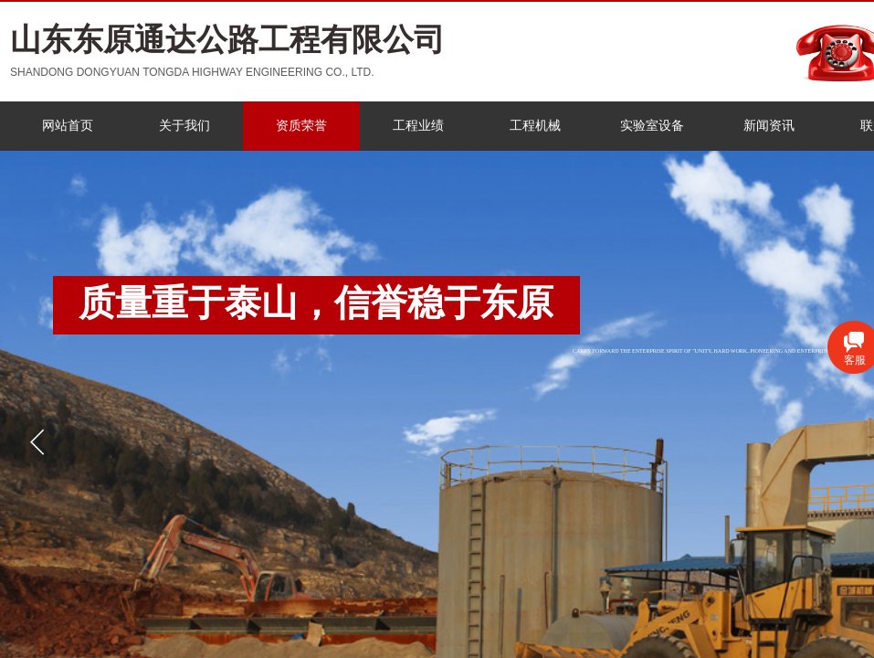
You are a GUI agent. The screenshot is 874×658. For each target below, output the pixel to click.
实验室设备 (652, 126)
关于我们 (184, 126)
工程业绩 (418, 126)
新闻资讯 (769, 126)
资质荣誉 (301, 126)
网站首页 (67, 126)
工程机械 (535, 126)
